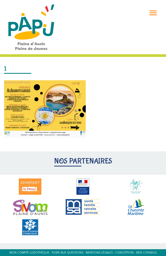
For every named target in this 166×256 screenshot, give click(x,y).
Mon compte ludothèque (29, 252)
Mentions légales (99, 252)
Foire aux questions (67, 252)
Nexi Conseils (146, 252)
